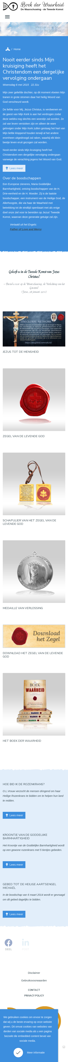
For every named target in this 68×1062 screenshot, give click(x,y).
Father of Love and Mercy (26, 229)
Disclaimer (34, 972)
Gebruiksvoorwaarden (34, 980)
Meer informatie (36, 1052)
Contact (34, 990)
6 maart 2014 (35, 894)
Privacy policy (34, 995)
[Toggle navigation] (7, 17)
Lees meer (14, 168)
